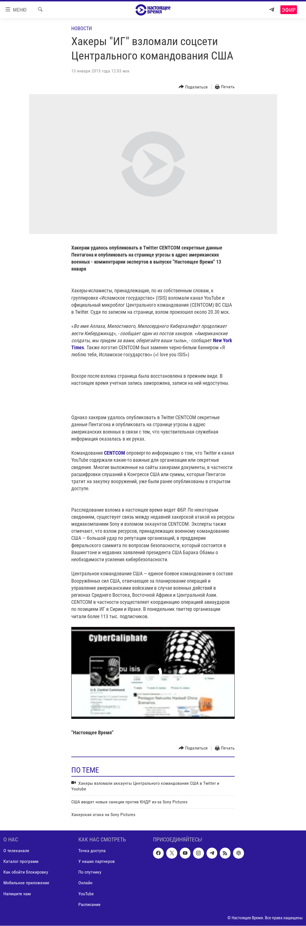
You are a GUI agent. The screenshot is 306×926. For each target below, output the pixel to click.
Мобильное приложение (26, 883)
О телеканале (16, 851)
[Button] (193, 87)
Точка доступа (92, 851)
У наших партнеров (96, 861)
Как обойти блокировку (25, 872)
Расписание (89, 904)
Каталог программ (20, 861)
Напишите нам (17, 893)
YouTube (86, 893)
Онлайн (85, 883)
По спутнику (89, 872)
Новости (81, 28)
